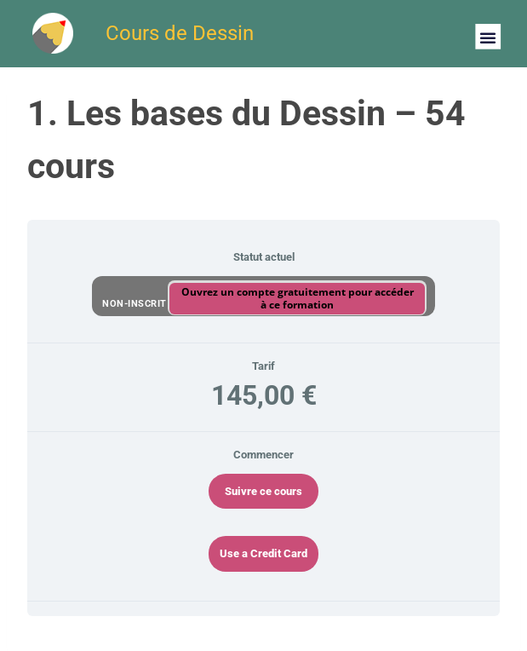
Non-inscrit (135, 302)
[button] (488, 36)
